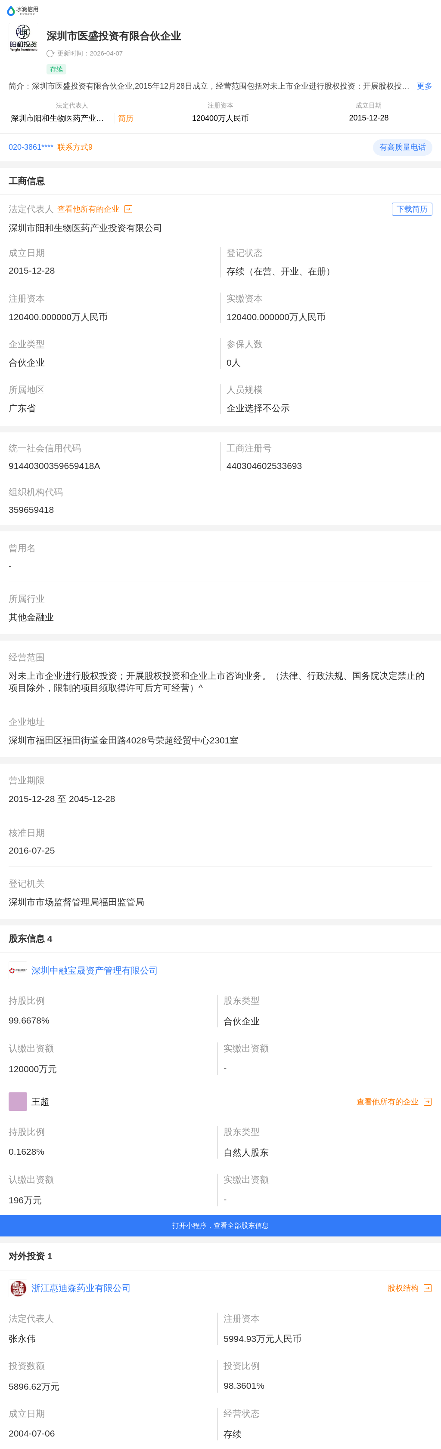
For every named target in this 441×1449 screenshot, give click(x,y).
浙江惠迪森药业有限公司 (81, 1288)
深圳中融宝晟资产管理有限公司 (94, 970)
